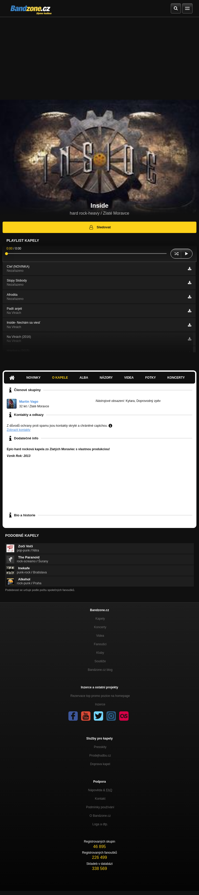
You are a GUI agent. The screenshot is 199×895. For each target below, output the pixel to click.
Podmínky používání (100, 807)
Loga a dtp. (100, 824)
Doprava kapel (100, 764)
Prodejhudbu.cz (100, 755)
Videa (129, 377)
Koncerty (176, 377)
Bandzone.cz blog (100, 670)
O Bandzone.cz (100, 816)
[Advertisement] (99, 56)
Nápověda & (100, 790)
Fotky (150, 377)
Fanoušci (100, 644)
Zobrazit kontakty (18, 430)
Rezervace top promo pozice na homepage (100, 696)
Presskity (100, 747)
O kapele (60, 377)
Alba (84, 377)
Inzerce (100, 704)
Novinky (33, 377)
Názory (106, 377)
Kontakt (100, 798)
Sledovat (99, 227)
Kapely (100, 618)
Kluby (100, 653)
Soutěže (100, 661)
